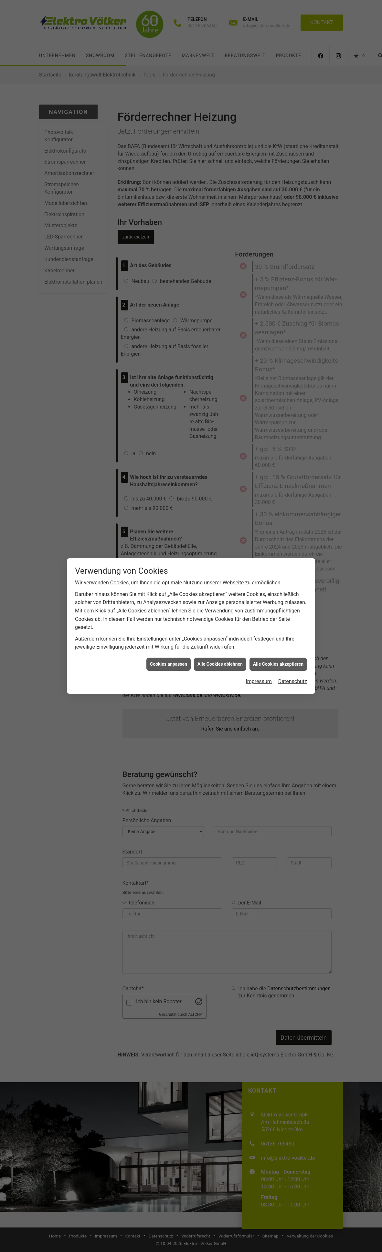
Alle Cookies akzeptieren (278, 540)
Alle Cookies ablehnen (220, 540)
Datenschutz (292, 558)
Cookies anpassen (168, 540)
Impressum (259, 558)
